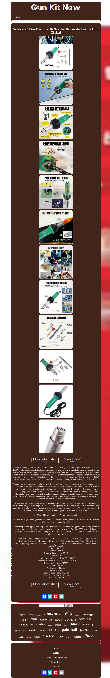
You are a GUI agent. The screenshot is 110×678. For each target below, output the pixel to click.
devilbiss (42, 630)
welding (31, 615)
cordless (85, 619)
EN (53, 667)
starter (77, 636)
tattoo (77, 615)
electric (68, 637)
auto (60, 636)
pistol (66, 625)
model (32, 630)
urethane (38, 615)
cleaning (23, 624)
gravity (87, 624)
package (87, 614)
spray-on (46, 619)
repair (24, 619)
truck (54, 629)
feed (95, 630)
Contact (56, 652)
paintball (69, 629)
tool (34, 618)
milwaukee (38, 624)
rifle (58, 620)
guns (50, 625)
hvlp (67, 613)
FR (58, 667)
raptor (37, 636)
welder (21, 637)
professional (70, 620)
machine (52, 613)
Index (56, 648)
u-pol (29, 637)
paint (85, 629)
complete (21, 615)
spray (48, 635)
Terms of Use (56, 662)
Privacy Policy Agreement (56, 657)
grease (58, 625)
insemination (20, 631)
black (75, 624)
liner (88, 635)
